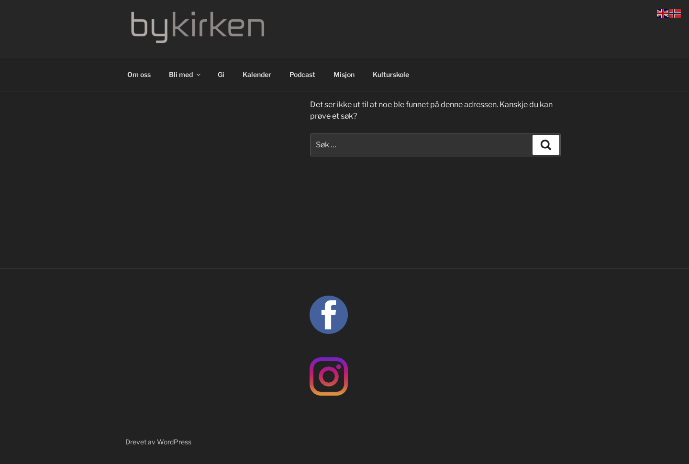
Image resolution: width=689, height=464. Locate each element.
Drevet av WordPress (158, 442)
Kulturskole (391, 74)
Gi (221, 74)
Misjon (344, 74)
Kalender (257, 74)
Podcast (302, 74)
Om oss (139, 74)
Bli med (185, 74)
